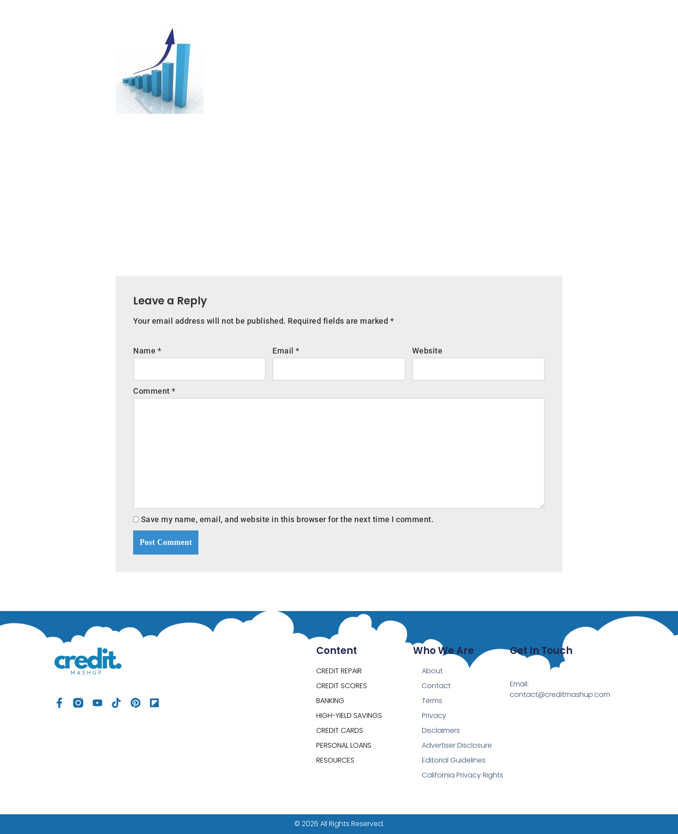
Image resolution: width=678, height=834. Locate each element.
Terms (432, 701)
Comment (154, 391)
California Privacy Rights (462, 775)
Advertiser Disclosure (457, 745)
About (432, 671)
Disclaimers (441, 730)
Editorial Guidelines (454, 760)
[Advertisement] (339, 188)
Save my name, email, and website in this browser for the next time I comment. (287, 519)
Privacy (434, 715)
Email (286, 350)
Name (147, 350)
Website (427, 350)
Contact (436, 686)
